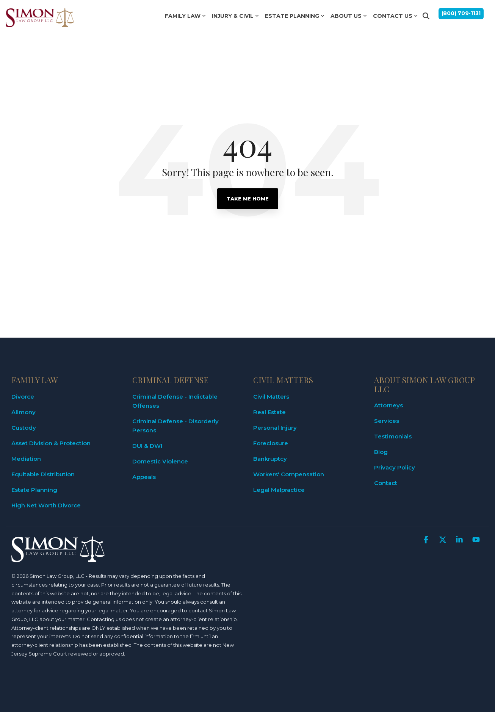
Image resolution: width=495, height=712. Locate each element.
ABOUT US (349, 16)
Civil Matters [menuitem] (271, 396)
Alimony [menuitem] (23, 412)
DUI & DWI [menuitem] (147, 445)
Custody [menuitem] (23, 427)
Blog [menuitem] (381, 451)
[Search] (426, 16)
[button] (426, 540)
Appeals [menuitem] (144, 476)
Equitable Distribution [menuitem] (43, 474)
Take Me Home (248, 199)
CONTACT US (395, 16)
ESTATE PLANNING (294, 16)
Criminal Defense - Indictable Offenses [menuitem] (175, 401)
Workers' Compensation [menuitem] (288, 474)
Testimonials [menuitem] (393, 436)
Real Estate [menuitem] (269, 412)
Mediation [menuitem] (26, 458)
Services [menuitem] (386, 420)
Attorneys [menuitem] (388, 405)
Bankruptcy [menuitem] (270, 458)
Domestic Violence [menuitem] (160, 461)
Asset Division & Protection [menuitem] (51, 443)
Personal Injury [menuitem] (275, 427)
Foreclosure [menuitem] (270, 443)
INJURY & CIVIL (235, 16)
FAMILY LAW (185, 16)
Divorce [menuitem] (22, 396)
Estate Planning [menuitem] (34, 489)
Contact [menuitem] (385, 483)
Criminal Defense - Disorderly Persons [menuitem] (176, 426)
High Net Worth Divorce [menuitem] (46, 505)
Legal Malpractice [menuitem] (279, 489)
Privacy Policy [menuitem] (394, 467)
